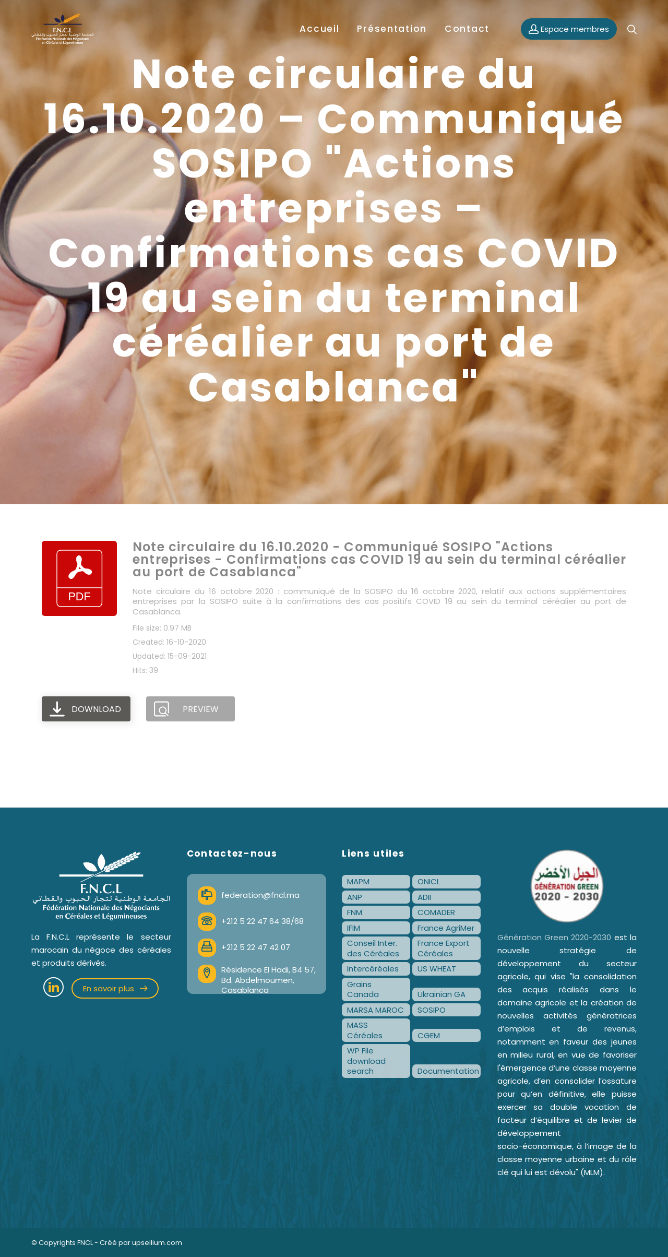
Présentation (392, 28)
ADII (424, 897)
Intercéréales (373, 968)
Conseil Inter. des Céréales (373, 948)
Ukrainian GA (442, 994)
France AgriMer (446, 927)
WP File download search (366, 1060)
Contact (467, 28)
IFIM (353, 927)
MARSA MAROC (375, 1009)
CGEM (429, 1035)
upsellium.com (157, 1242)
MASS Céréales (365, 1030)
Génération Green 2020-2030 (554, 937)
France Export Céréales (444, 948)
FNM (354, 912)
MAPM (358, 881)
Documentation (448, 1070)
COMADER (436, 912)
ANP (354, 897)
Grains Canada (363, 989)
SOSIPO (432, 1009)
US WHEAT (437, 968)
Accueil (319, 28)
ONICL (429, 881)
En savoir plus (115, 988)
